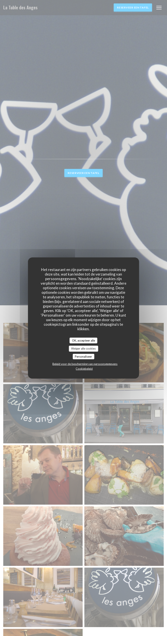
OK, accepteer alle (83, 340)
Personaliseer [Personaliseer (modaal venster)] (83, 356)
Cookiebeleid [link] (84, 368)
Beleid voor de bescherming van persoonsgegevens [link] (84, 364)
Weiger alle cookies (83, 348)
